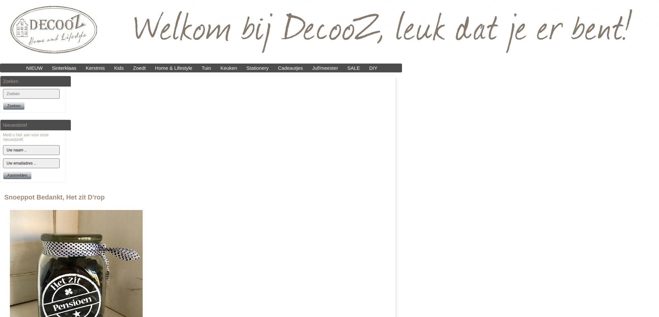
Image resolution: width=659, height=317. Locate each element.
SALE (353, 68)
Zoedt (139, 68)
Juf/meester (325, 68)
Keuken (228, 68)
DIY (373, 68)
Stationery (257, 68)
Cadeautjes (290, 68)
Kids (119, 68)
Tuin (206, 68)
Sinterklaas (64, 68)
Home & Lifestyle (173, 68)
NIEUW (34, 68)
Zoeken (13, 106)
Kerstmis (95, 68)
